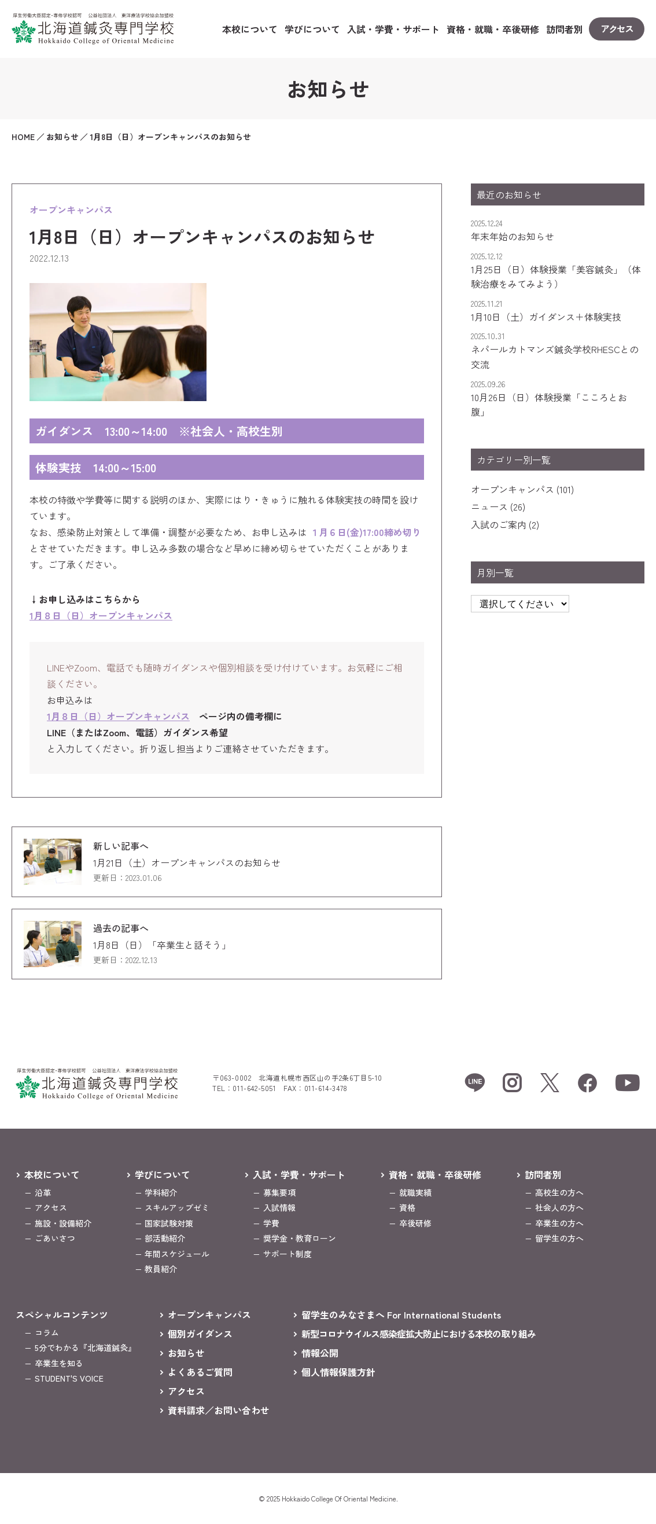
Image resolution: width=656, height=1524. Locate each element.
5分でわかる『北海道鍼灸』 (85, 1347)
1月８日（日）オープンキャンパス (101, 615)
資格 (407, 1207)
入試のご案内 (498, 524)
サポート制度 (287, 1253)
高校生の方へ (559, 1192)
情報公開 (319, 1353)
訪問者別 (564, 29)
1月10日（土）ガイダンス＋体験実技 (546, 317)
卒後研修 (415, 1223)
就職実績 (415, 1192)
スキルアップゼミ (177, 1207)
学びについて (312, 29)
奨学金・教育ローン (299, 1238)
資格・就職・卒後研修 (493, 29)
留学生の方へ (559, 1238)
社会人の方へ (559, 1207)
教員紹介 (161, 1269)
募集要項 (279, 1192)
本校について (250, 29)
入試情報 (279, 1207)
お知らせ (186, 1353)
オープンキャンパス (512, 489)
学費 (271, 1223)
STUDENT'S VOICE (69, 1378)
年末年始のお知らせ (512, 236)
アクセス (51, 1207)
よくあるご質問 (200, 1372)
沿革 (43, 1192)
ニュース (489, 506)
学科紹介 (161, 1192)
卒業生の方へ (559, 1223)
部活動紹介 (165, 1238)
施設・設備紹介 (63, 1223)
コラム (47, 1332)
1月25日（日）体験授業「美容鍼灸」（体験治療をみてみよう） (556, 276)
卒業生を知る (59, 1363)
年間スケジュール (177, 1253)
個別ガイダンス (200, 1334)
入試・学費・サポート (393, 29)
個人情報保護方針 (338, 1372)
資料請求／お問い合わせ (219, 1410)
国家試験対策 (169, 1223)
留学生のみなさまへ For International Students (401, 1314)
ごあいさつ (55, 1238)
